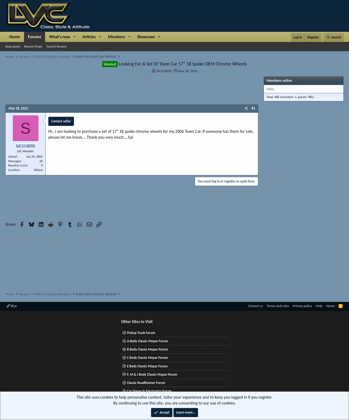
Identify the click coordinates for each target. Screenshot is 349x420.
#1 (253, 108)
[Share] (246, 108)
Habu (270, 89)
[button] (74, 37)
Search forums (56, 46)
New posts (12, 46)
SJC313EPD (164, 71)
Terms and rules (278, 306)
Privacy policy (302, 306)
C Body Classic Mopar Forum (147, 358)
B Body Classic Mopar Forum (147, 349)
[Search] (333, 37)
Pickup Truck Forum (141, 333)
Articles (89, 36)
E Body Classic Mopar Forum (147, 366)
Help (319, 306)
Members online (279, 80)
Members (116, 36)
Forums (34, 36)
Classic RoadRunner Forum (146, 383)
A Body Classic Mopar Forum (147, 341)
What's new (59, 36)
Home (14, 36)
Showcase (145, 36)
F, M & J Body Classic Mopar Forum (152, 374)
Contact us (255, 306)
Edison (38, 170)
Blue (11, 306)
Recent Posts (33, 46)
